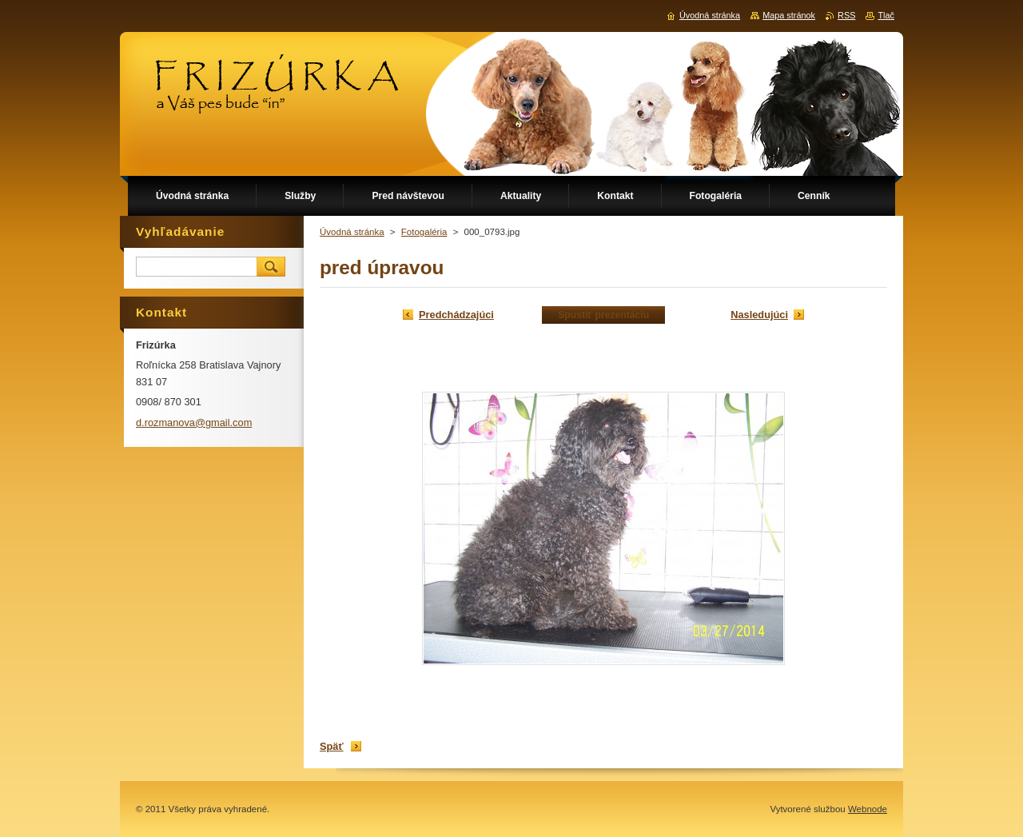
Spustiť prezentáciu (603, 315)
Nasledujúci (759, 315)
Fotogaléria (424, 232)
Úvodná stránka (352, 232)
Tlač (886, 15)
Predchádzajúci (456, 315)
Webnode (867, 809)
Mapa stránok (788, 15)
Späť (332, 746)
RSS (846, 15)
